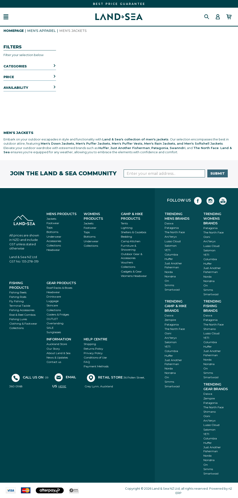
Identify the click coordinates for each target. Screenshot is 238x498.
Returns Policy (93, 348)
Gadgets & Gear (131, 271)
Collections (53, 245)
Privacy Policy (93, 353)
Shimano (209, 329)
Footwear (52, 223)
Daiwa (169, 223)
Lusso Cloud (173, 241)
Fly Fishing (16, 301)
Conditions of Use (95, 357)
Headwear (53, 250)
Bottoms (52, 232)
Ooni (206, 237)
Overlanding (54, 323)
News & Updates (57, 357)
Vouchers (127, 262)
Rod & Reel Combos (22, 314)
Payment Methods (96, 366)
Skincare (52, 305)
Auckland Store (56, 344)
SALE (50, 327)
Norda (169, 272)
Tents (124, 223)
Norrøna (170, 276)
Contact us (53, 362)
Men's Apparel (41, 31)
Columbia (171, 254)
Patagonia (172, 227)
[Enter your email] (164, 173)
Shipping (90, 344)
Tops (49, 227)
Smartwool (172, 289)
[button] (6, 17)
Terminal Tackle (19, 305)
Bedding (126, 236)
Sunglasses (53, 332)
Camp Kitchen (130, 241)
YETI (167, 250)
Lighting (126, 227)
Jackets (51, 218)
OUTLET (52, 319)
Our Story (53, 348)
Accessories (53, 241)
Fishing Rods (17, 297)
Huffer (169, 259)
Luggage (52, 301)
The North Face (175, 232)
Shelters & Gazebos (133, 232)
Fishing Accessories (21, 310)
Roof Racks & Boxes (59, 287)
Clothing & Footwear (23, 323)
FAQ (87, 362)
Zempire (170, 320)
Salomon (171, 245)
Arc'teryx (171, 236)
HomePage (13, 31)
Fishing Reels (17, 292)
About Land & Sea (58, 353)
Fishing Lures (18, 319)
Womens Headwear (134, 276)
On (167, 280)
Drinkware (53, 296)
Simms (169, 285)
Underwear (53, 236)
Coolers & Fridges (57, 314)
